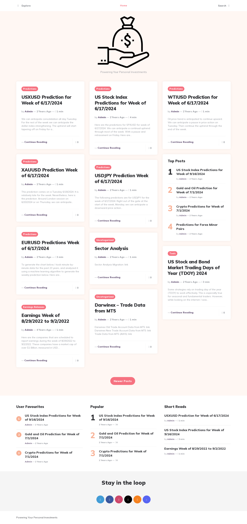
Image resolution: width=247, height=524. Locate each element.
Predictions (29, 88)
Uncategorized (105, 240)
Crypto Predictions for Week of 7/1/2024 (200, 208)
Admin (29, 111)
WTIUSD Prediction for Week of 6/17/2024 (193, 100)
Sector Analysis (111, 248)
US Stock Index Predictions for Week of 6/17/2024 (120, 103)
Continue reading (35, 142)
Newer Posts (123, 381)
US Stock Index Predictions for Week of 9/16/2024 (199, 172)
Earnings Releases (33, 307)
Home (123, 5)
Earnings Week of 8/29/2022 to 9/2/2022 (45, 318)
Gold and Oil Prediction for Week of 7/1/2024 (196, 190)
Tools (172, 253)
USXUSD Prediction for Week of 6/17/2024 (46, 100)
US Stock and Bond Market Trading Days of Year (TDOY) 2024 (194, 267)
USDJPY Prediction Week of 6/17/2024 (121, 178)
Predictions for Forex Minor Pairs (197, 227)
